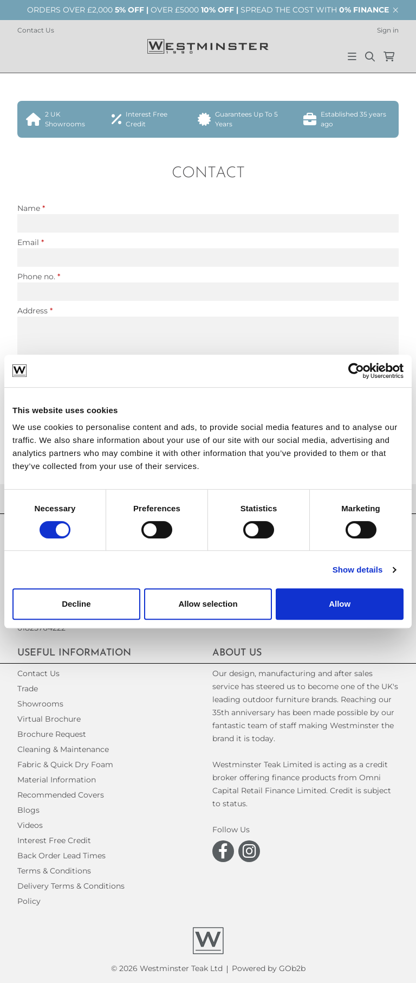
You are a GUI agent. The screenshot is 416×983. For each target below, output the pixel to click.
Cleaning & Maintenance (63, 749)
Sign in (388, 30)
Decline (76, 603)
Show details (358, 569)
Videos (30, 825)
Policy (29, 901)
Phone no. (38, 276)
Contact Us (35, 30)
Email (30, 242)
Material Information (56, 780)
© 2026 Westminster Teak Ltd (167, 968)
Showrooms (40, 704)
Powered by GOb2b (269, 968)
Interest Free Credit (54, 840)
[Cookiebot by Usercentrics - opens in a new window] (356, 371)
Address (35, 311)
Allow (339, 603)
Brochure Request (51, 734)
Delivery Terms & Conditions (71, 886)
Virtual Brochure (49, 719)
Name (31, 208)
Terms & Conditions (54, 871)
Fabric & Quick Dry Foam (65, 764)
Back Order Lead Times (61, 855)
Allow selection (207, 603)
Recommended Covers (60, 795)
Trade (27, 688)
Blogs (28, 810)
